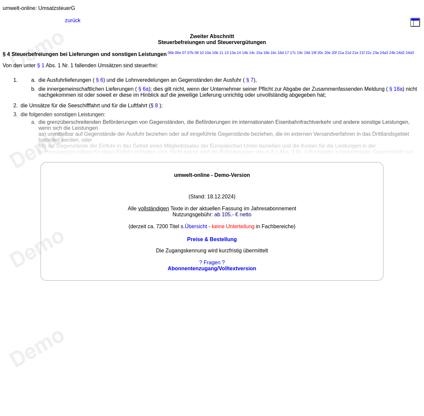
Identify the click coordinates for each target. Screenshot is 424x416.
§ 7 (249, 80)
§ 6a (143, 89)
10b (215, 53)
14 (239, 53)
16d (281, 53)
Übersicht (196, 226)
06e (178, 53)
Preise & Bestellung (212, 239)
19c (300, 53)
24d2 (400, 53)
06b (171, 53)
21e (355, 53)
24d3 (409, 53)
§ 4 (6, 54)
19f (313, 53)
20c (320, 53)
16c (274, 53)
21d (348, 53)
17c (293, 53)
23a (376, 53)
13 (226, 53)
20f (334, 53)
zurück (72, 20)
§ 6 (99, 80)
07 (184, 53)
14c (252, 53)
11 (221, 53)
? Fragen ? (212, 262)
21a (341, 53)
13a (233, 53)
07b (190, 53)
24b (392, 53)
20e (327, 53)
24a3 (384, 53)
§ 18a (395, 89)
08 (196, 53)
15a (259, 53)
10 (202, 53)
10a (208, 53)
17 (287, 53)
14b (245, 53)
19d (307, 53)
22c (369, 53)
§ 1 (40, 65)
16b (266, 53)
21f (362, 53)
